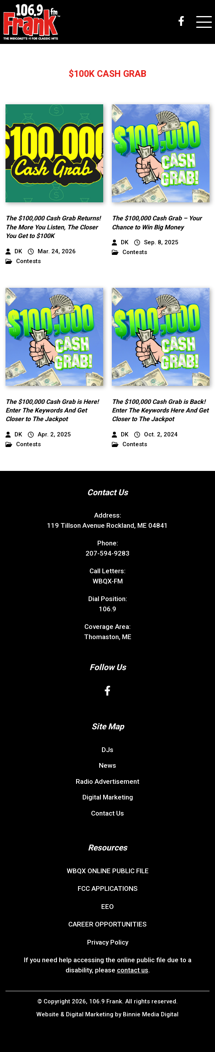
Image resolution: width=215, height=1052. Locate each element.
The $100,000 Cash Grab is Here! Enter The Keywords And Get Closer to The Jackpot (51, 410)
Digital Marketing (107, 797)
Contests (23, 261)
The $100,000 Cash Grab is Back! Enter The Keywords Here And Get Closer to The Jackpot (160, 410)
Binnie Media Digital (151, 1014)
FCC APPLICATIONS (108, 888)
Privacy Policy (107, 942)
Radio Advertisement (107, 781)
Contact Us (107, 813)
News (107, 765)
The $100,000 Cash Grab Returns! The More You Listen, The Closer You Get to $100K (52, 227)
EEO (107, 906)
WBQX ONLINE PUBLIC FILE (108, 871)
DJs (107, 750)
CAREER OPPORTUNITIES (107, 924)
